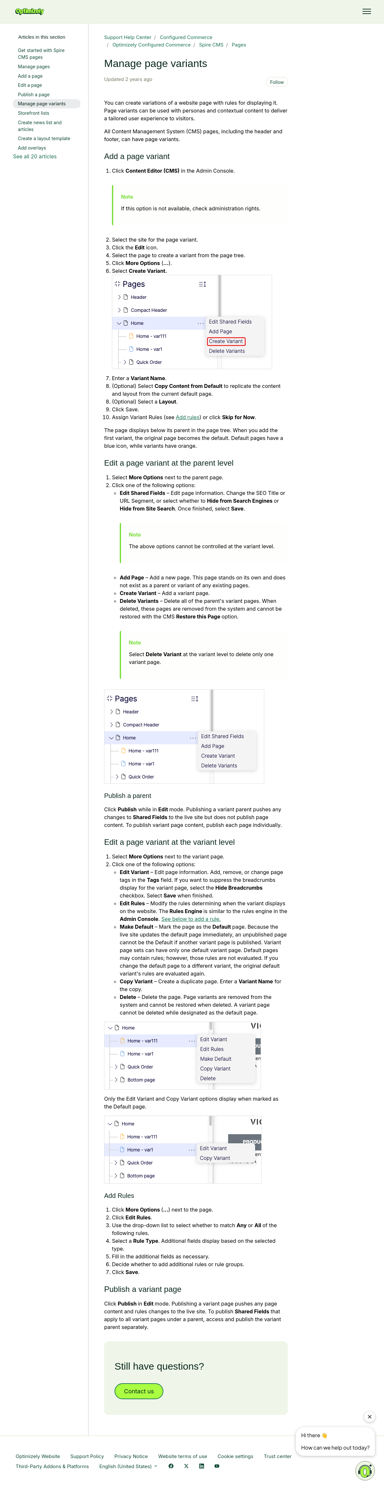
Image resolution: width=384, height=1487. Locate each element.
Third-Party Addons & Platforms (52, 1466)
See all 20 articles (35, 156)
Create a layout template (44, 138)
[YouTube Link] (217, 1467)
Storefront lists (33, 113)
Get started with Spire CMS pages (41, 53)
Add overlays (32, 148)
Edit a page (30, 85)
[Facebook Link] (171, 1467)
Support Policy (87, 1456)
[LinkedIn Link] (201, 1467)
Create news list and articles (40, 126)
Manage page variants (42, 103)
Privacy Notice (131, 1456)
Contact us (139, 1391)
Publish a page (33, 94)
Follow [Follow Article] (277, 82)
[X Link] (186, 1467)
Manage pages (34, 66)
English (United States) (128, 1466)
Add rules (187, 417)
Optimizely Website (38, 1456)
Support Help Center (128, 37)
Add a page (30, 76)
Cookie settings (236, 1456)
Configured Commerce (186, 37)
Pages (239, 45)
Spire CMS (211, 45)
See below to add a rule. (191, 919)
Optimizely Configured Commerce (152, 45)
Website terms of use (182, 1456)
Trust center (278, 1456)
